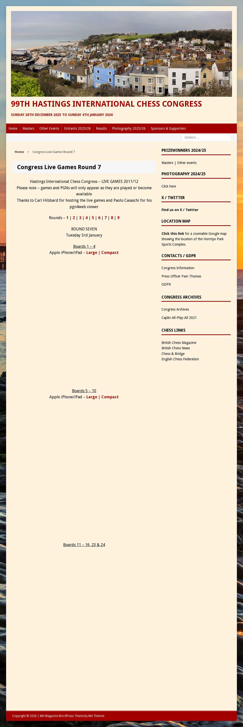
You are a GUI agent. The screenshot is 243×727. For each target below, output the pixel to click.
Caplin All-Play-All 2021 (179, 318)
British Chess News (176, 348)
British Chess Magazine (179, 343)
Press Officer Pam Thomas (181, 276)
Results (101, 128)
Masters (28, 128)
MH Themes (96, 716)
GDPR (166, 284)
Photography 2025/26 (129, 128)
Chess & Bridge (173, 354)
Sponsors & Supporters (168, 128)
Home (13, 128)
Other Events (49, 128)
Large (91, 252)
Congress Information (178, 268)
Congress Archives (175, 309)
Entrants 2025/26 (77, 128)
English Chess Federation (180, 359)
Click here (169, 186)
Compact (110, 252)
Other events (187, 163)
